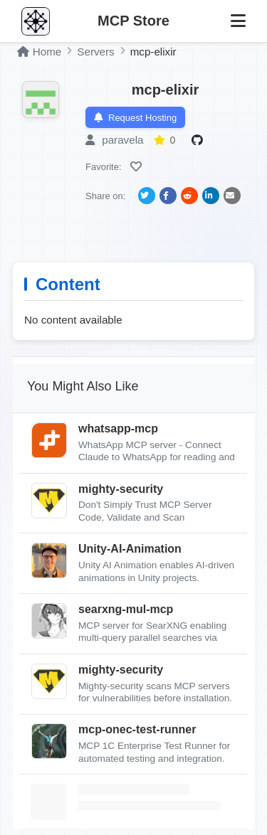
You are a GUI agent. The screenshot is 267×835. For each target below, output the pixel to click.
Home (39, 52)
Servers (95, 52)
